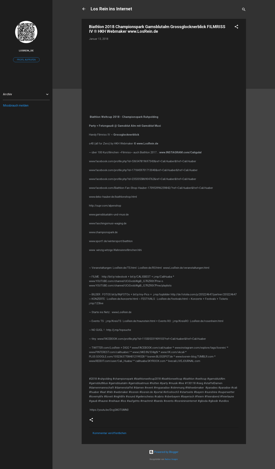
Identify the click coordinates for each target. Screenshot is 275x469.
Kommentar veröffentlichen (109, 433)
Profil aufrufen (26, 59)
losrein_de (26, 50)
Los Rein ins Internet (111, 8)
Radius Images (171, 459)
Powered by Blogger (163, 452)
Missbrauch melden (15, 105)
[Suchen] (244, 10)
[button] (236, 27)
